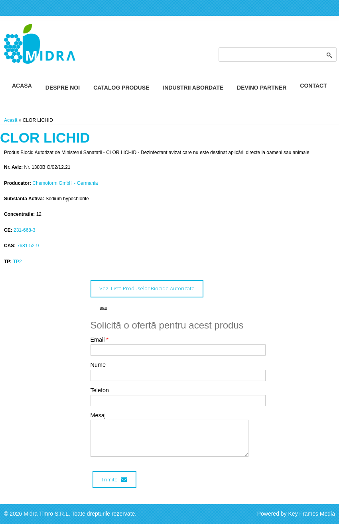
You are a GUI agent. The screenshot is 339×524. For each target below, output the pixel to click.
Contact (313, 85)
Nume (98, 365)
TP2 (17, 261)
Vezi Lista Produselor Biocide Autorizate (147, 288)
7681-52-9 (28, 245)
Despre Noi (62, 87)
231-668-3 (24, 230)
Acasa (22, 85)
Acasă (10, 120)
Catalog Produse (121, 87)
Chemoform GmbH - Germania (65, 183)
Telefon (100, 390)
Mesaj (98, 415)
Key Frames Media (311, 513)
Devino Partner (261, 87)
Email (100, 339)
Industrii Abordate (193, 87)
